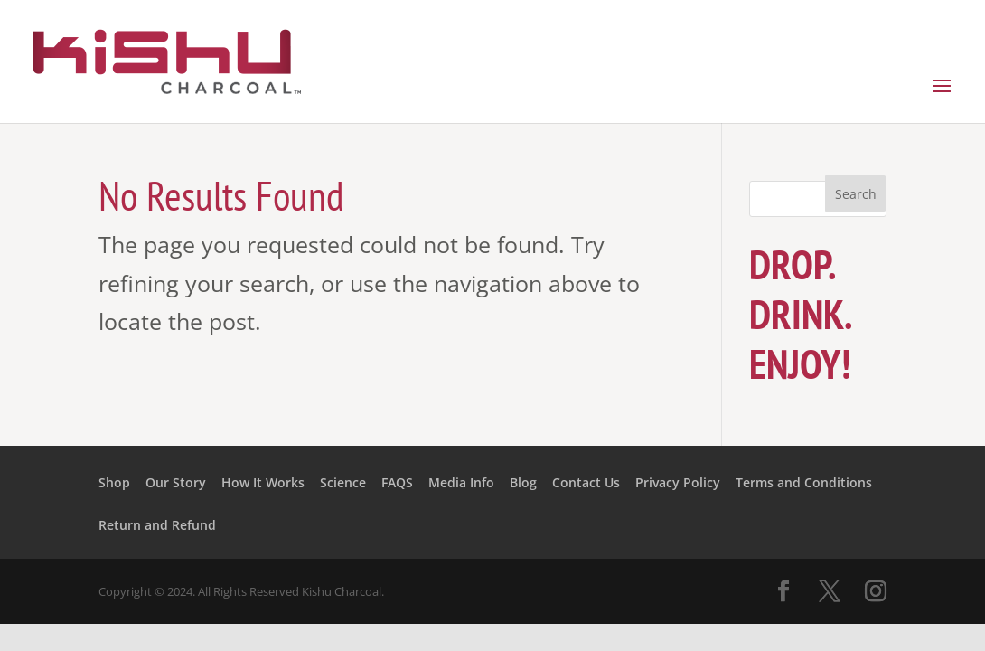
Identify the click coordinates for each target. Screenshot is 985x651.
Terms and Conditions (804, 482)
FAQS (397, 482)
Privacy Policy (677, 482)
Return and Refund (157, 524)
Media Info (461, 482)
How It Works (263, 482)
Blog (523, 482)
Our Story (175, 482)
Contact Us (586, 482)
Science (343, 482)
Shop (114, 482)
